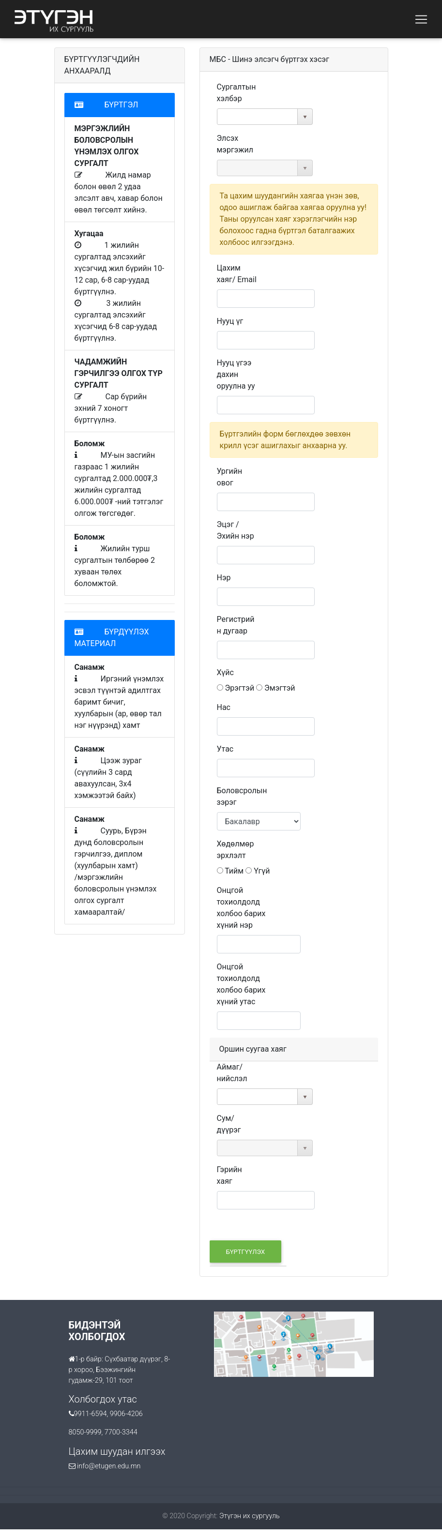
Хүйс (225, 672)
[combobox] (257, 116)
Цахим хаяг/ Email (237, 273)
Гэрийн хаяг (229, 1175)
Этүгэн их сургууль (249, 1516)
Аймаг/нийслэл (232, 1072)
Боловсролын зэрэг (242, 796)
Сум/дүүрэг (229, 1124)
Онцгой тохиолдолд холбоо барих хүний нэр (241, 908)
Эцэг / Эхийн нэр (235, 530)
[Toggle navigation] (421, 19)
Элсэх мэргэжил (235, 144)
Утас (225, 749)
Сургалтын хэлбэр (236, 92)
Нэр (224, 577)
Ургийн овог (230, 477)
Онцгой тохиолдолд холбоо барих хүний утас (241, 984)
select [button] (305, 117)
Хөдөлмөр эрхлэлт (235, 849)
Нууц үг (230, 321)
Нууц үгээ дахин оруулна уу (236, 374)
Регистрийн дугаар (236, 625)
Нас (224, 707)
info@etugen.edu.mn (108, 1466)
